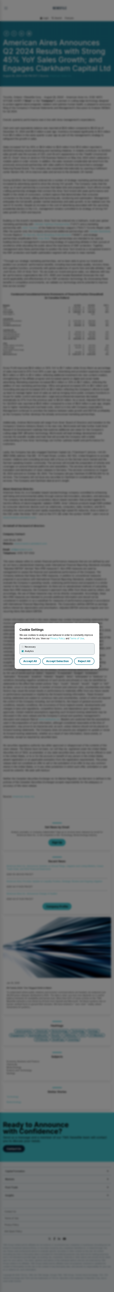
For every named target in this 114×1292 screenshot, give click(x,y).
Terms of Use (77, 638)
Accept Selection (57, 661)
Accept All (30, 661)
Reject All (84, 661)
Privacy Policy (57, 638)
